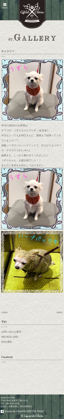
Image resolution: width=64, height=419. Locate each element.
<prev (4, 312)
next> (60, 312)
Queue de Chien (22, 411)
